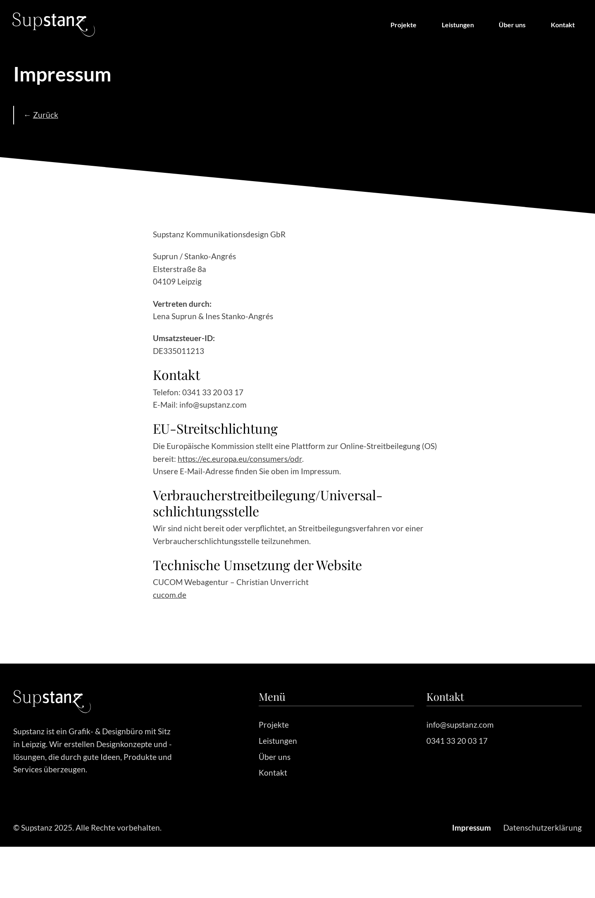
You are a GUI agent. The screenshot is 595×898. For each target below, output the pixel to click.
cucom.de (169, 594)
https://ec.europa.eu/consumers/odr (240, 458)
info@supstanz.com (460, 724)
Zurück (45, 114)
